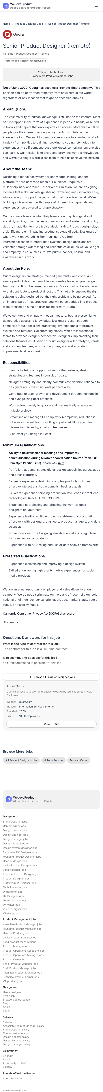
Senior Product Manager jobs (20, 963)
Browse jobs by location (17, 999)
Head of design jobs (15, 860)
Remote (44, 53)
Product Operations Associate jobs (23, 950)
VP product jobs (12, 981)
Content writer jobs (14, 825)
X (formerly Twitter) (14, 1063)
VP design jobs (12, 913)
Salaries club (10, 1022)
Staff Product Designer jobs (19, 882)
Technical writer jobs (15, 887)
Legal (6, 1010)
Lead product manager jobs (19, 941)
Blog (5, 1003)
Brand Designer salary (16, 1029)
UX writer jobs (11, 904)
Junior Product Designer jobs (20, 865)
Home (6, 23)
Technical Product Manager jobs (22, 972)
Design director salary (16, 1036)
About (6, 1006)
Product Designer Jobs (29, 23)
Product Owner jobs (15, 959)
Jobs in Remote (53, 760)
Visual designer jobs (15, 909)
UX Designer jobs (13, 896)
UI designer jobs (12, 891)
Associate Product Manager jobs (22, 924)
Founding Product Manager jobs (22, 928)
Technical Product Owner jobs (21, 976)
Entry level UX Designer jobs (20, 852)
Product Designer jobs (59, 75)
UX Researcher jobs (15, 900)
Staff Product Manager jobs (19, 968)
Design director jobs (15, 830)
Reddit (7, 1059)
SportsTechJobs (12, 1078)
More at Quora (78, 760)
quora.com (25, 701)
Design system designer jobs (20, 847)
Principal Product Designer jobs (21, 874)
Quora (13, 34)
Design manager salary (16, 1044)
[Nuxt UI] (26, 5)
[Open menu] (96, 6)
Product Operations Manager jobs (23, 955)
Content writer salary (15, 1033)
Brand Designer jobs (15, 821)
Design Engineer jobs (15, 834)
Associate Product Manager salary (23, 1025)
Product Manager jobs (16, 946)
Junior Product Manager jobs (20, 937)
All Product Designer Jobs (21, 760)
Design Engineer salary (16, 1040)
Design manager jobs (15, 839)
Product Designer (26, 53)
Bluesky (7, 1066)
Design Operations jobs (17, 843)
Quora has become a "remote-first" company (60, 87)
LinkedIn (8, 1055)
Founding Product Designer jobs (22, 856)
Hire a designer (12, 992)
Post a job (9, 995)
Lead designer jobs (14, 869)
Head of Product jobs (15, 933)
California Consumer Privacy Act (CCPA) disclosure (38, 613)
